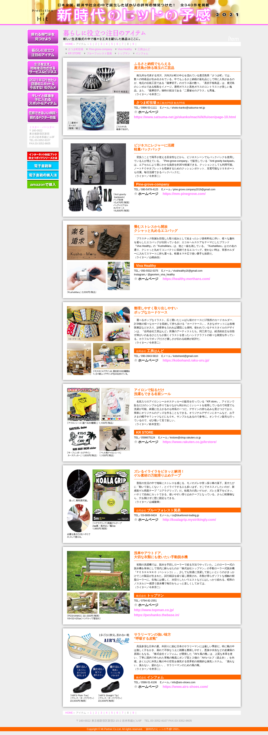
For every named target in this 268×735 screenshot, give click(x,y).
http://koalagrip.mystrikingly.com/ (189, 519)
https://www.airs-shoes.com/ (185, 686)
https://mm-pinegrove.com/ (184, 194)
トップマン (123, 53)
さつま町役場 (75, 49)
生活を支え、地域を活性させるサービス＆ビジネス (43, 68)
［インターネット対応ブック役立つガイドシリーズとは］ (43, 156)
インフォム (142, 53)
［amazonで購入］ (43, 184)
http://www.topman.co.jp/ (154, 610)
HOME (69, 44)
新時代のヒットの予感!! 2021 (134, 12)
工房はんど (144, 49)
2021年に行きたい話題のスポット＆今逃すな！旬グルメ (43, 83)
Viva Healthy (125, 49)
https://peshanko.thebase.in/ (156, 615)
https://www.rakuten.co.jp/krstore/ (189, 442)
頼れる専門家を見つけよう (43, 36)
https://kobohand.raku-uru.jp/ (186, 360)
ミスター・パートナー (41, 127)
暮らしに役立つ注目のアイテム (43, 52)
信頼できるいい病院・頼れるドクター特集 (43, 115)
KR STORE (74, 53)
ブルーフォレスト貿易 (99, 53)
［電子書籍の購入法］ (43, 175)
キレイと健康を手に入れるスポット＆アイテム (43, 99)
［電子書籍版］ (43, 165)
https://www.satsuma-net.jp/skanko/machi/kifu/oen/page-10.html (185, 117)
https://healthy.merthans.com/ (186, 279)
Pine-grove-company (100, 49)
